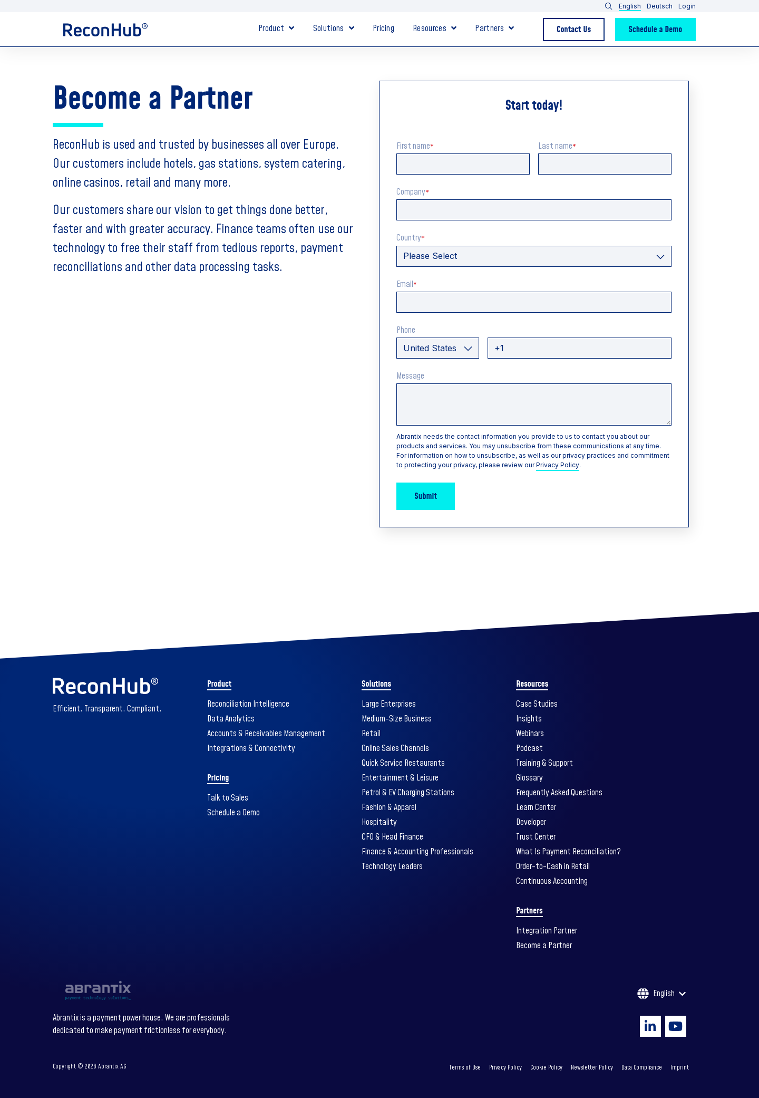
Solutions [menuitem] (376, 684)
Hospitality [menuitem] (379, 822)
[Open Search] (609, 6)
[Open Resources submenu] (453, 28)
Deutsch (660, 6)
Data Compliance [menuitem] (641, 1067)
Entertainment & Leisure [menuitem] (400, 778)
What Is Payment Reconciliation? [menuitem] (568, 851)
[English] (661, 993)
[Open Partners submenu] (511, 28)
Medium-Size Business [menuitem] (397, 719)
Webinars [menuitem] (530, 733)
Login (687, 6)
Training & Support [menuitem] (544, 763)
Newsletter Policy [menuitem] (592, 1067)
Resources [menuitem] (532, 684)
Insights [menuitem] (529, 719)
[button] (646, 6)
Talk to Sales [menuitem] (227, 798)
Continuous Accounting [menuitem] (552, 881)
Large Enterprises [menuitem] (389, 704)
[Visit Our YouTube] (675, 1026)
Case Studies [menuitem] (537, 704)
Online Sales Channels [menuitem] (395, 748)
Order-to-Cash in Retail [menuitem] (553, 866)
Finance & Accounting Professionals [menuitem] (417, 851)
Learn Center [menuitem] (536, 807)
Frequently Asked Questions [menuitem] (559, 792)
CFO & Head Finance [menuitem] (392, 837)
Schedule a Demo (656, 29)
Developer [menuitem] (531, 822)
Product (271, 29)
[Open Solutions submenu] (351, 28)
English (630, 6)
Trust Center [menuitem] (536, 837)
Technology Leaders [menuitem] (392, 866)
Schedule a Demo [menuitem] (233, 812)
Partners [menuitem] (529, 911)
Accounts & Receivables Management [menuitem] (266, 733)
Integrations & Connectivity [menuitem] (251, 748)
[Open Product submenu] (291, 28)
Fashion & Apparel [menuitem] (389, 807)
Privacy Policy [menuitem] (505, 1067)
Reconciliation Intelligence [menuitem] (248, 704)
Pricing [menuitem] (218, 778)
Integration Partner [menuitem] (546, 931)
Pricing (383, 29)
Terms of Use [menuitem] (465, 1067)
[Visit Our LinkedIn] (650, 1026)
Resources (429, 29)
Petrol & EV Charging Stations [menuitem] (408, 792)
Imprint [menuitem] (679, 1067)
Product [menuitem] (219, 684)
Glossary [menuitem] (529, 778)
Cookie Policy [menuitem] (546, 1067)
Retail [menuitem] (371, 733)
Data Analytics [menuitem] (231, 719)
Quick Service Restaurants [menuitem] (403, 763)
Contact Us (574, 29)
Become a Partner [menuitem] (544, 945)
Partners (489, 29)
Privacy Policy (557, 465)
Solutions (328, 29)
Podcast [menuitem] (529, 748)
